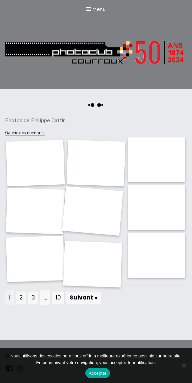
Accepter (97, 373)
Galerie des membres (25, 132)
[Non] (183, 365)
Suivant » (83, 297)
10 (58, 297)
